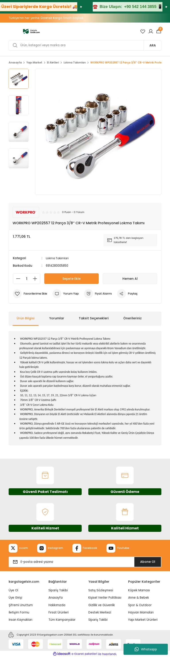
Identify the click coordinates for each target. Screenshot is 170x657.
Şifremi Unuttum (21, 605)
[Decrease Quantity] (17, 278)
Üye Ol (13, 590)
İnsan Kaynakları (20, 620)
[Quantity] (26, 278)
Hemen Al (130, 278)
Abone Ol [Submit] (147, 561)
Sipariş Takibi (58, 590)
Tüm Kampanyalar (61, 620)
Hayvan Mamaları (141, 612)
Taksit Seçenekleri (94, 318)
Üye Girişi (15, 598)
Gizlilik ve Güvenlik (101, 605)
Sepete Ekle (71, 278)
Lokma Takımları (58, 258)
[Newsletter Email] (85, 561)
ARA (152, 45)
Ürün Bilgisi (26, 318)
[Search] (85, 45)
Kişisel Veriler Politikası (104, 598)
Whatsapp (146, 649)
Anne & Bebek (138, 598)
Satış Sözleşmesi (100, 590)
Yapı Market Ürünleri (143, 620)
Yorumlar (56, 318)
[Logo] (31, 31)
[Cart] (158, 31)
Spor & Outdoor (140, 605)
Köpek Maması (139, 590)
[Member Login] (150, 31)
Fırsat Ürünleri (58, 612)
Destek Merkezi (99, 612)
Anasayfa (55, 598)
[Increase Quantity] (36, 278)
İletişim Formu (19, 612)
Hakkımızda (56, 605)
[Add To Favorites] (30, 293)
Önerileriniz (132, 318)
